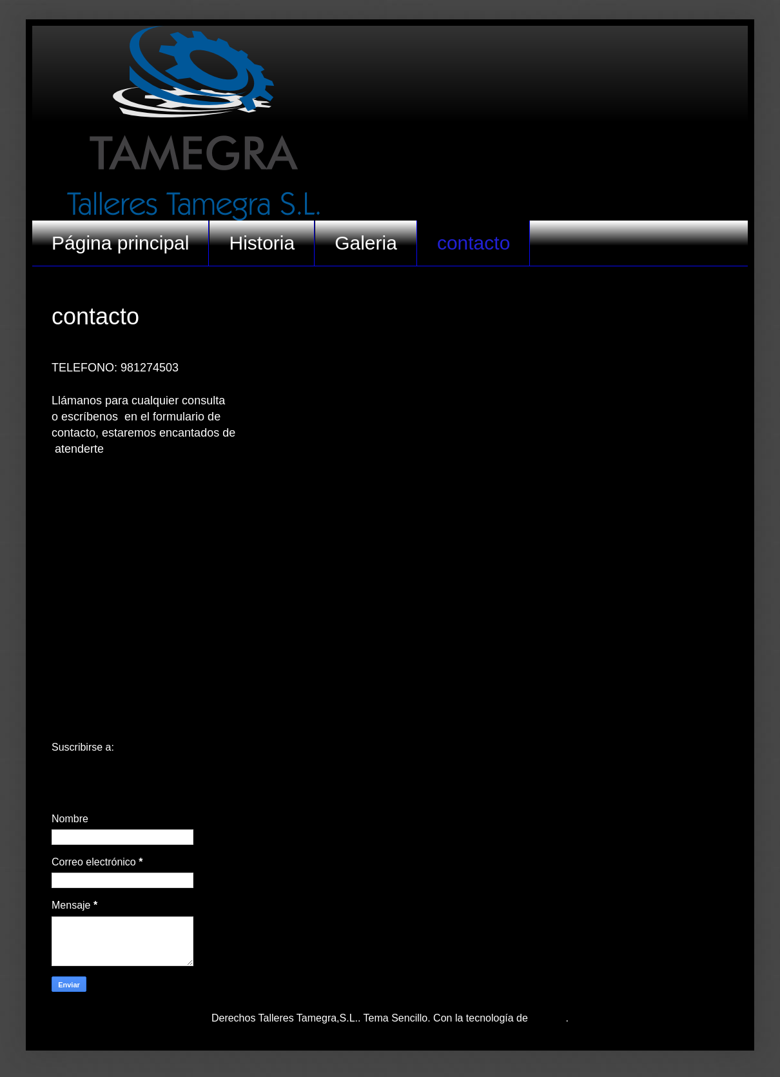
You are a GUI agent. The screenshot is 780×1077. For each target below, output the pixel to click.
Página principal (120, 242)
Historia (262, 242)
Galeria (366, 242)
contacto (473, 242)
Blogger (548, 1018)
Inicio (390, 722)
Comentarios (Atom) (163, 747)
